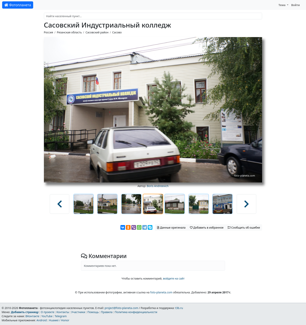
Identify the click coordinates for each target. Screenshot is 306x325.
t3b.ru (179, 308)
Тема (282, 5)
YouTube (46, 316)
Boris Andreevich (157, 186)
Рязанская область (69, 32)
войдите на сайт (173, 278)
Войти (295, 5)
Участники (78, 312)
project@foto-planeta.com (121, 308)
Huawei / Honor (59, 320)
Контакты (62, 312)
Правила (106, 312)
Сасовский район (97, 32)
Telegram (61, 316)
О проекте (47, 312)
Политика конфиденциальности (136, 312)
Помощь (93, 312)
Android (41, 320)
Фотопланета (17, 5)
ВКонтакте (32, 316)
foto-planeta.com (161, 292)
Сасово (117, 32)
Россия (48, 32)
